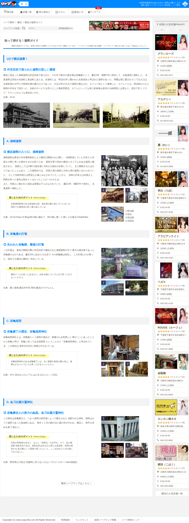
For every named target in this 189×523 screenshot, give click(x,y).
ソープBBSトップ (130, 520)
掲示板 (9, 11)
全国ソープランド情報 (105, 520)
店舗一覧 (26, 12)
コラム (60, 12)
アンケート (95, 10)
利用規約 (65, 520)
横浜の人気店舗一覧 (172, 493)
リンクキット (82, 520)
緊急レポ (77, 12)
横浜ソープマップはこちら (76, 483)
